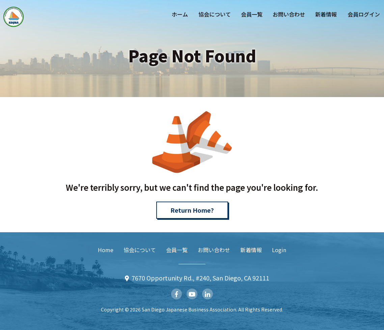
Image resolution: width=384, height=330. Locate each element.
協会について (214, 14)
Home (105, 250)
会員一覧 (252, 14)
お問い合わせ (289, 14)
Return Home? (192, 210)
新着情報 (326, 14)
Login (279, 250)
